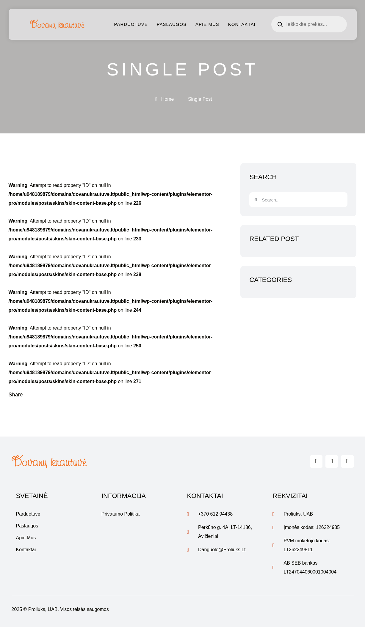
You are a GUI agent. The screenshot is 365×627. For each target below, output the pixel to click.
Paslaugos (172, 24)
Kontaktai (242, 24)
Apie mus (207, 24)
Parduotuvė (131, 24)
